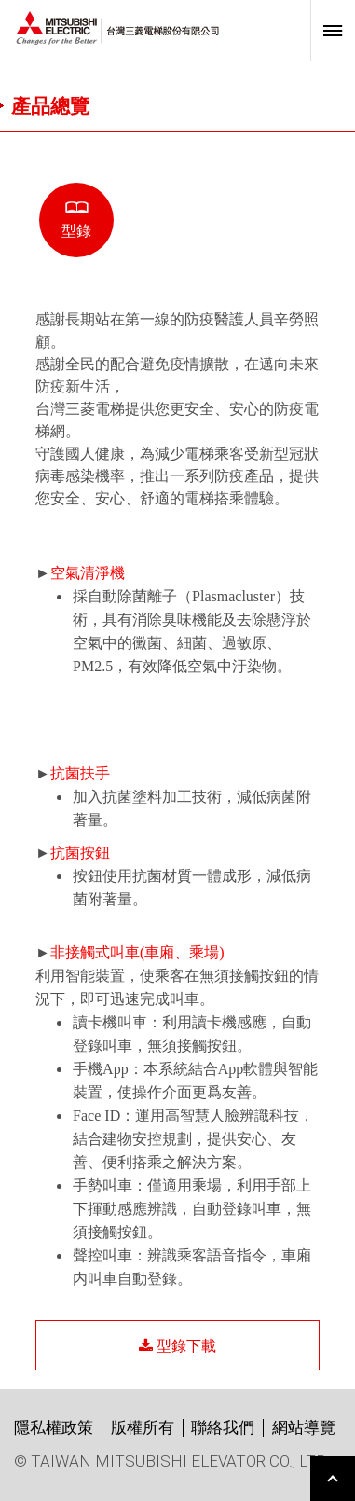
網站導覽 (303, 1427)
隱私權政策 (53, 1427)
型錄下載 (177, 1345)
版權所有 (142, 1427)
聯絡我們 (222, 1427)
